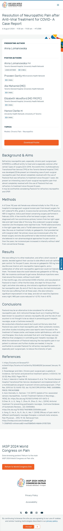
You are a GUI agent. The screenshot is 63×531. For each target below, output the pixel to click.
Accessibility (31, 502)
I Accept (28, 527)
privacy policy (51, 521)
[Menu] (58, 5)
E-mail (23, 70)
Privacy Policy (31, 495)
